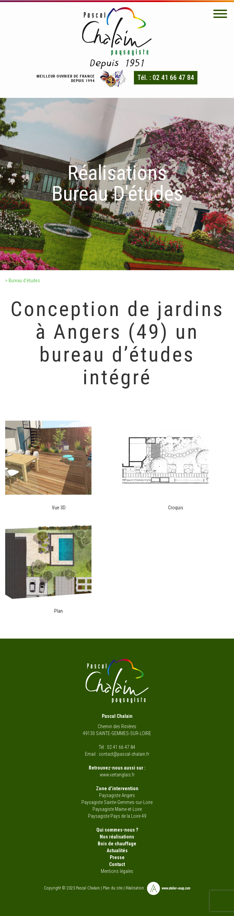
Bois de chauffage (117, 843)
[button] (220, 12)
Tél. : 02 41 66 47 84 (165, 77)
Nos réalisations (117, 836)
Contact (117, 864)
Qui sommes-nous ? (117, 830)
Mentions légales (117, 871)
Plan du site (113, 888)
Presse (117, 857)
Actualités (117, 850)
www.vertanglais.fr (117, 774)
